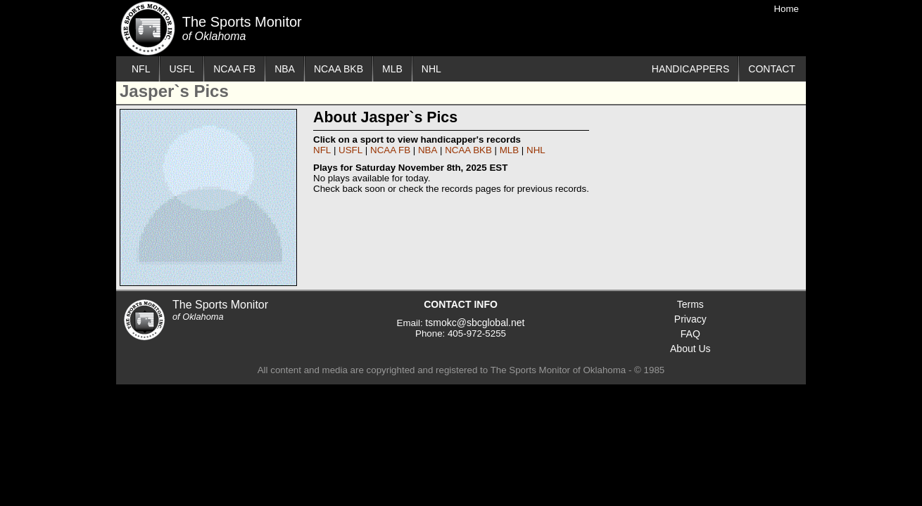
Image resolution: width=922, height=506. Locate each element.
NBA (284, 68)
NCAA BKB (338, 68)
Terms (690, 304)
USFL (181, 68)
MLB (392, 68)
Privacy (690, 319)
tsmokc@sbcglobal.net (474, 322)
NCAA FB (234, 68)
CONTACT (771, 68)
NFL (141, 68)
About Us (690, 348)
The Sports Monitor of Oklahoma (148, 28)
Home (786, 9)
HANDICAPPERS (690, 68)
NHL (431, 68)
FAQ (690, 333)
